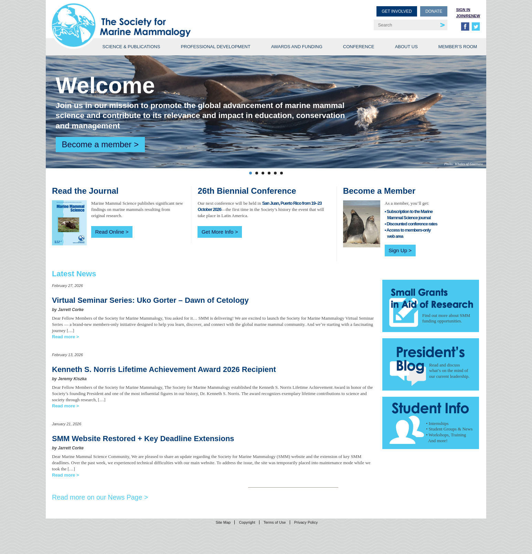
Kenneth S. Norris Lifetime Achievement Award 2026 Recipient (164, 369)
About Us (406, 46)
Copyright (247, 522)
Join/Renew (468, 16)
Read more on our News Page (97, 497)
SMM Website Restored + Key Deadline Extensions (143, 438)
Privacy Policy (306, 522)
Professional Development (215, 46)
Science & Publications (131, 46)
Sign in (463, 10)
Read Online (109, 232)
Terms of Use (275, 522)
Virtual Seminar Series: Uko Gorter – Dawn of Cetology (150, 300)
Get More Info (218, 232)
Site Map (223, 522)
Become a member (97, 144)
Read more (63, 336)
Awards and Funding (296, 46)
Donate (433, 11)
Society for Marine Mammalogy (160, 16)
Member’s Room (457, 46)
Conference (358, 46)
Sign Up (398, 250)
